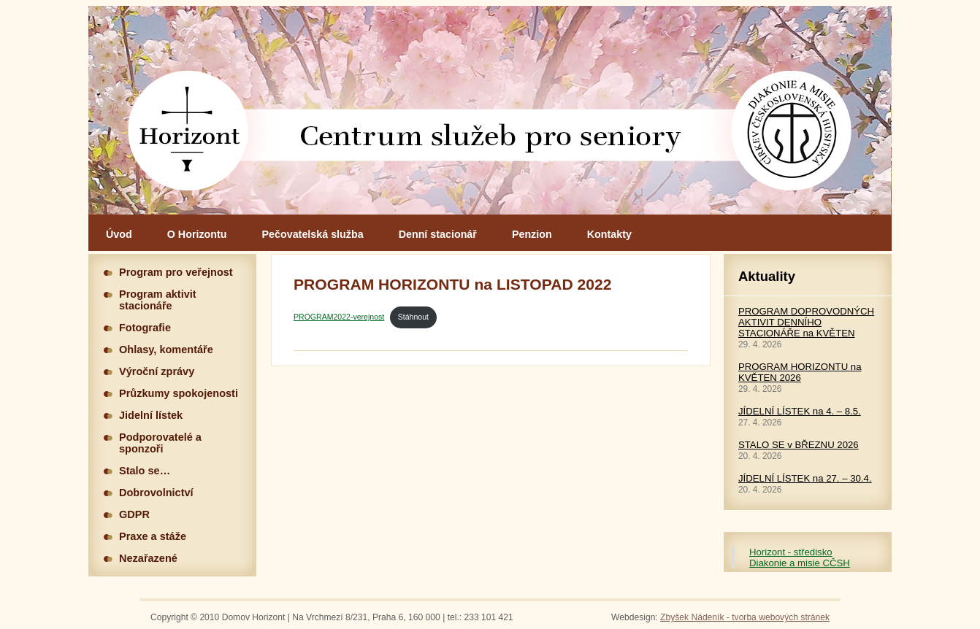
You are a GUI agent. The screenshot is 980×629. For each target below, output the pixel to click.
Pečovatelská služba (313, 234)
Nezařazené (148, 558)
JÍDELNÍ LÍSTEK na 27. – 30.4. (805, 478)
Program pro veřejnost (176, 272)
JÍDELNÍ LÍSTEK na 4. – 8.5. (799, 411)
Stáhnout (413, 316)
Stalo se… (144, 470)
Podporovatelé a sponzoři (160, 443)
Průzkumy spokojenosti (178, 393)
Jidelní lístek (151, 415)
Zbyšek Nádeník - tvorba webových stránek (745, 617)
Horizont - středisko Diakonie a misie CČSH (799, 557)
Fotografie (145, 327)
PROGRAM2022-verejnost (339, 316)
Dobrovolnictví (156, 492)
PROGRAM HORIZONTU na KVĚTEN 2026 (800, 372)
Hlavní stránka (490, 110)
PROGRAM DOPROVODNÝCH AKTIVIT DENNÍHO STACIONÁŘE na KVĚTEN (806, 322)
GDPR (134, 514)
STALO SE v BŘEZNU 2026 (798, 444)
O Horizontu (197, 234)
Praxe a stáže (152, 536)
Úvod (119, 234)
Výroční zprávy (156, 371)
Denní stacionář (438, 234)
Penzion (532, 234)
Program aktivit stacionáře (157, 300)
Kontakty (609, 234)
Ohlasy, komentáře (166, 349)
